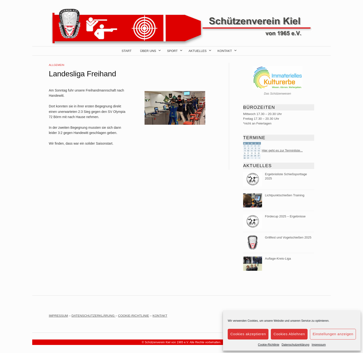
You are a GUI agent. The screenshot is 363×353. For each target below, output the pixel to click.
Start (127, 51)
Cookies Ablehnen (289, 334)
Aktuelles (198, 51)
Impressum (319, 344)
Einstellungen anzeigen (333, 334)
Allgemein (56, 65)
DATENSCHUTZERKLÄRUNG (93, 315)
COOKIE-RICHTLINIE (133, 315)
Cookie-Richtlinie (268, 344)
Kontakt (225, 51)
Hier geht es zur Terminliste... (282, 150)
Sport (172, 51)
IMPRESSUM (58, 315)
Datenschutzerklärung (295, 344)
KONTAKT (160, 315)
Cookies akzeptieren (248, 334)
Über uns (148, 51)
